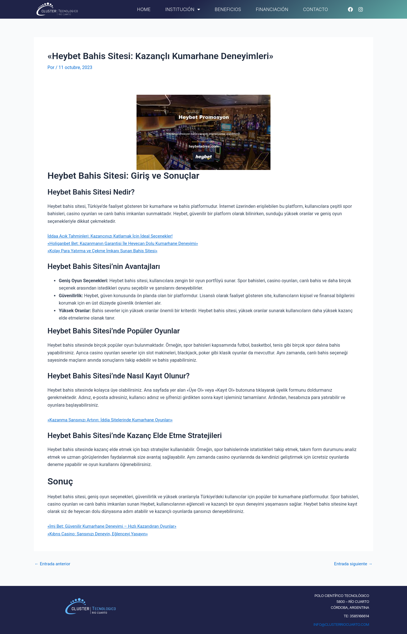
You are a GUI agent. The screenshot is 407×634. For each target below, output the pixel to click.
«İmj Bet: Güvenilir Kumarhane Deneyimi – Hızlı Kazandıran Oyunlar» (115, 526)
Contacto (315, 9)
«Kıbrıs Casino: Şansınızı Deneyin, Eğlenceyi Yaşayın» (100, 533)
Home (144, 9)
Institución (182, 9)
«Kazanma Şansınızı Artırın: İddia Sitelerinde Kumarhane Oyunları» (113, 419)
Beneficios (228, 9)
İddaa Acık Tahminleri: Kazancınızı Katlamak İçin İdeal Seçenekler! (113, 235)
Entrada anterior (53, 563)
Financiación (272, 9)
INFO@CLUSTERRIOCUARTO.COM (341, 624)
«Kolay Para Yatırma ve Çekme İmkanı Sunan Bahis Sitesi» (105, 250)
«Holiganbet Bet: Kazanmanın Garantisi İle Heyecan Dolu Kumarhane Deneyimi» (126, 243)
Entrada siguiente (352, 563)
